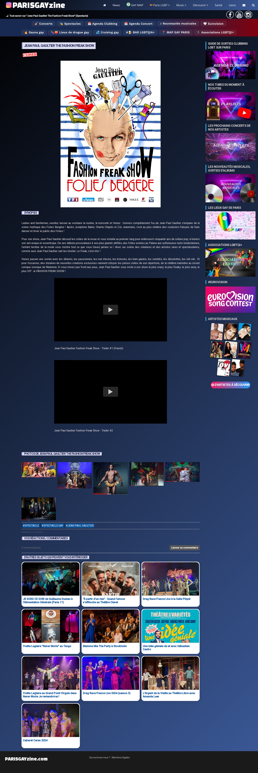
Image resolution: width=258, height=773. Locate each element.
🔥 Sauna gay (34, 32)
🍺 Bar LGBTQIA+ (141, 32)
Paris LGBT (158, 5)
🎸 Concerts (44, 23)
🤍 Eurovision (213, 23)
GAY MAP (135, 5)
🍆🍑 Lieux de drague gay (70, 32)
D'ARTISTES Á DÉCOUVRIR (230, 385)
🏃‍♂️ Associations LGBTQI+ (215, 32)
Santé (218, 5)
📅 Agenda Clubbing (102, 23)
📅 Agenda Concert (138, 23)
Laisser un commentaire (184, 547)
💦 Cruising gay (107, 32)
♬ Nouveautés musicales (178, 23)
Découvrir (199, 5)
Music (180, 5)
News (116, 5)
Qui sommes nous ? (99, 757)
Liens (232, 5)
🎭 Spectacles (70, 23)
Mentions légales (121, 757)
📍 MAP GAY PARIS (176, 32)
